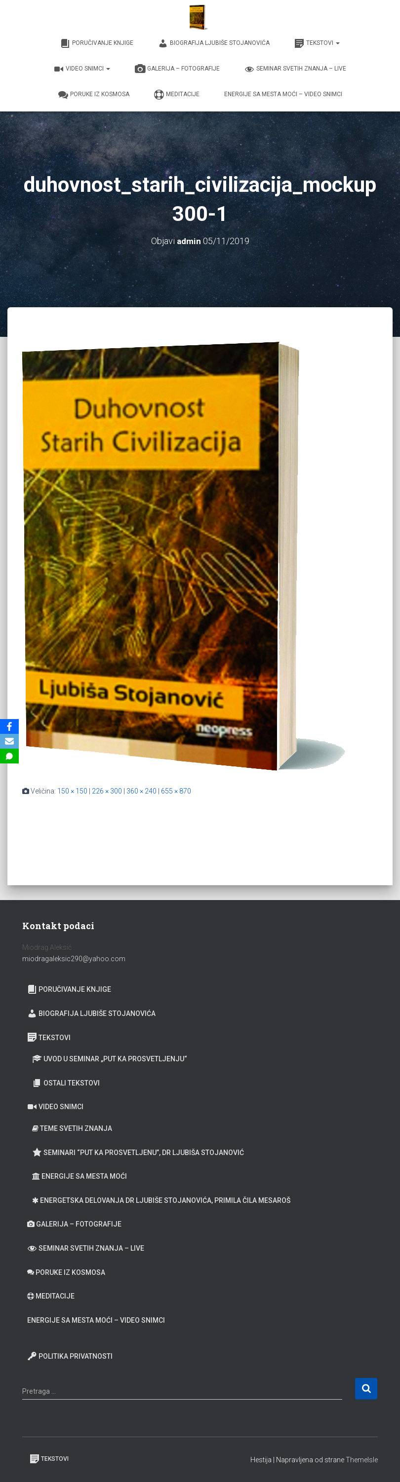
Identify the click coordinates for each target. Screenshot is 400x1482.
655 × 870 (176, 791)
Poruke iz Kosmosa (93, 95)
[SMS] (9, 756)
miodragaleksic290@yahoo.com (74, 959)
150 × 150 (72, 791)
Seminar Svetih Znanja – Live (295, 69)
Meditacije (177, 95)
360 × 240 (141, 791)
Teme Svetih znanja (72, 1128)
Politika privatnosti (70, 1356)
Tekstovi (317, 43)
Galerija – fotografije (177, 69)
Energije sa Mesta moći (79, 1176)
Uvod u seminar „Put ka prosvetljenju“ (109, 1059)
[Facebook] (9, 726)
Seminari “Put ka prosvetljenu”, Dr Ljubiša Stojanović (138, 1152)
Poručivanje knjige (96, 43)
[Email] (9, 741)
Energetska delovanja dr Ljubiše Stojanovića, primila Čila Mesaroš (161, 1200)
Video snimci (82, 69)
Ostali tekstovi (66, 1083)
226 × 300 (107, 791)
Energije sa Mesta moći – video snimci (283, 94)
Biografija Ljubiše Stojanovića (214, 43)
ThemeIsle (362, 1460)
